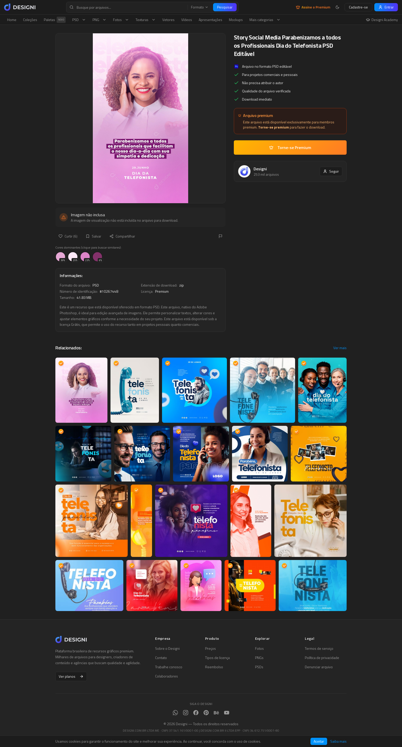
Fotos (121, 19)
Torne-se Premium (290, 147)
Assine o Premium (313, 7)
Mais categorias (264, 19)
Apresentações (210, 19)
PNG (99, 19)
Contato (161, 657)
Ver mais (340, 347)
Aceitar (319, 741)
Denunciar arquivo (319, 667)
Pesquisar (225, 7)
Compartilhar (122, 236)
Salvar (93, 236)
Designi (260, 169)
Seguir (331, 171)
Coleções (30, 19)
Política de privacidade (322, 657)
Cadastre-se (358, 7)
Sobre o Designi (167, 648)
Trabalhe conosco (168, 667)
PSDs (259, 667)
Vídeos (186, 19)
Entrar (386, 7)
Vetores (168, 19)
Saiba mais (338, 741)
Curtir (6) (67, 236)
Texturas (146, 19)
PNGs (259, 657)
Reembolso (214, 667)
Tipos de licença (217, 657)
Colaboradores (166, 676)
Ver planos (71, 676)
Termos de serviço (319, 648)
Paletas (55, 20)
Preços (210, 648)
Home (11, 19)
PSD (79, 19)
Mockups (236, 19)
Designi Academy (382, 19)
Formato (199, 7)
